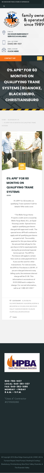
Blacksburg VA (13, 120)
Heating (29, 303)
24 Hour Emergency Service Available (18, 35)
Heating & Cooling (18, 306)
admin (9, 195)
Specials (15, 312)
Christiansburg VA (19, 303)
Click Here (13, 51)
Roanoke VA (25, 309)
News (19, 309)
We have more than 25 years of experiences (15, 2)
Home (4, 120)
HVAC (27, 306)
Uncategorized (24, 312)
